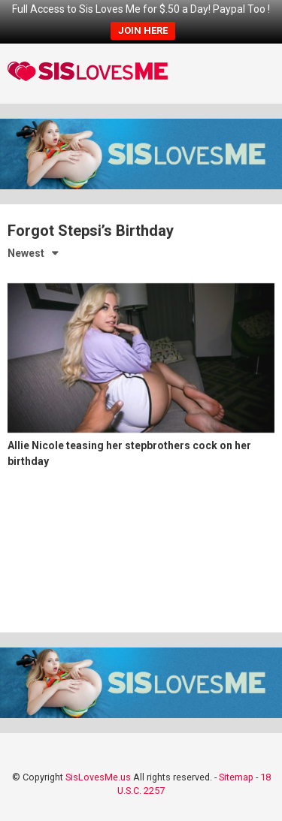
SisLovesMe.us (98, 777)
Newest (26, 253)
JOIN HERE (143, 30)
